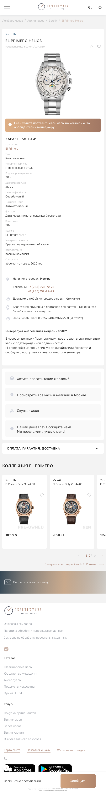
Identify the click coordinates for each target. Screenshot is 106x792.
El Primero (11, 148)
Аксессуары (12, 680)
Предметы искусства (19, 686)
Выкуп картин (14, 732)
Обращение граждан (71, 750)
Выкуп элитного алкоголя (22, 739)
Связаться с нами (38, 750)
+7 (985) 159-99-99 (41, 291)
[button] (7, 7)
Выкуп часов (13, 719)
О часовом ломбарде (18, 624)
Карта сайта (12, 750)
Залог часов (13, 726)
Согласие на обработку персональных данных (35, 637)
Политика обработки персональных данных (33, 630)
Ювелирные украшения (21, 673)
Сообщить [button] (78, 781)
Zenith (10, 34)
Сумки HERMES (14, 693)
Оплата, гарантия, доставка (53, 448)
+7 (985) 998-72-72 (41, 287)
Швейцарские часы (18, 667)
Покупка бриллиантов (20, 713)
